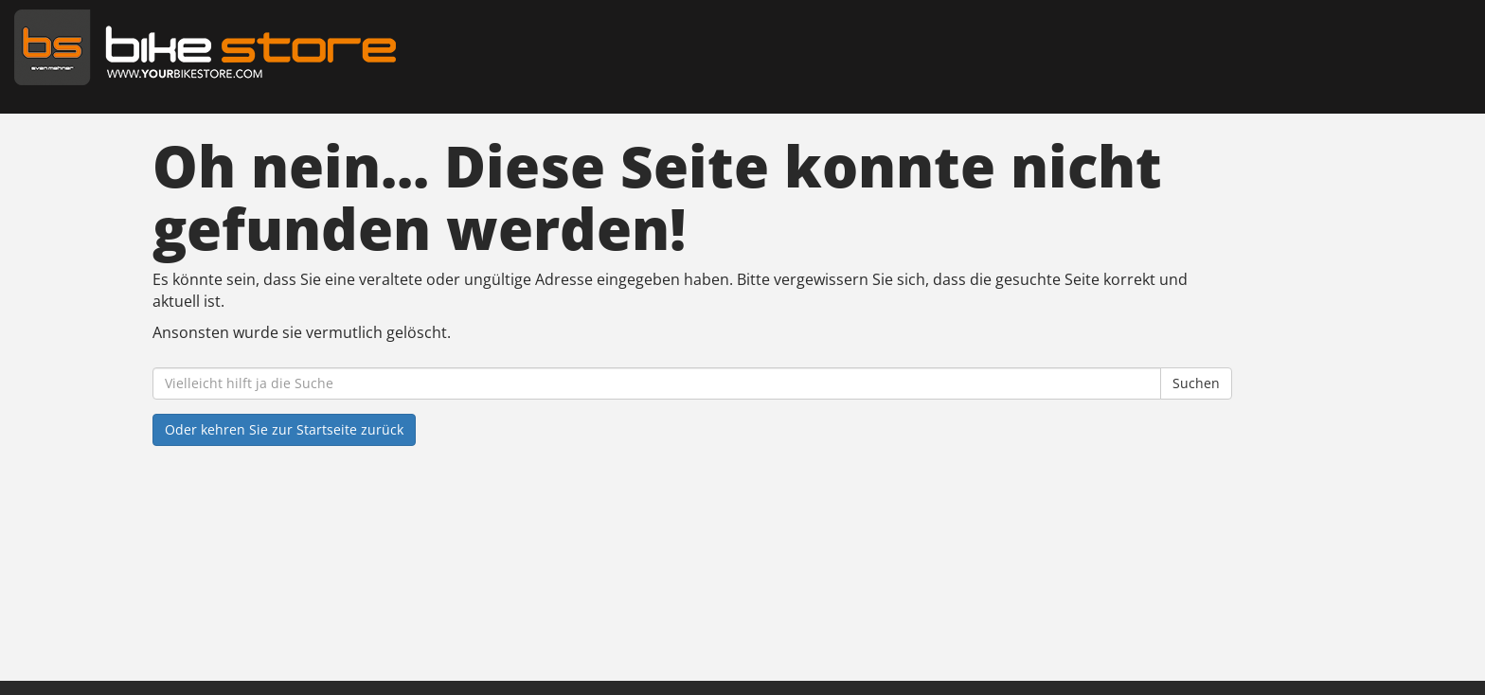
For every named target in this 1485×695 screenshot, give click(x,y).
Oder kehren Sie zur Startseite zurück (284, 429)
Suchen (1196, 383)
